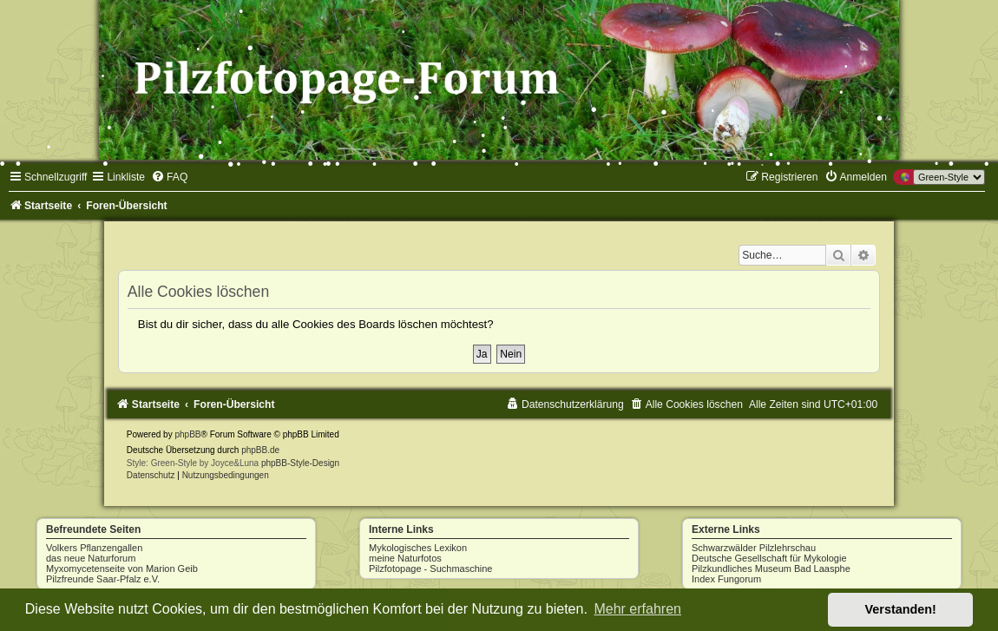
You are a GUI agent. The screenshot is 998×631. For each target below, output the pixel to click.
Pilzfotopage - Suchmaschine (430, 568)
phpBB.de (260, 450)
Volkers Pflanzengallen (94, 547)
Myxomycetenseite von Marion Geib (122, 568)
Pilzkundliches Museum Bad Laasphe (771, 568)
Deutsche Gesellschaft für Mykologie (769, 558)
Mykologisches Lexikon (418, 547)
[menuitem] (169, 177)
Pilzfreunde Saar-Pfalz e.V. (103, 579)
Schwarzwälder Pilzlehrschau (754, 547)
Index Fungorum (726, 579)
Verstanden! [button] (900, 609)
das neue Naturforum (90, 558)
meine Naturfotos (405, 558)
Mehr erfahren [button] (637, 608)
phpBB (187, 434)
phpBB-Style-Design (300, 463)
